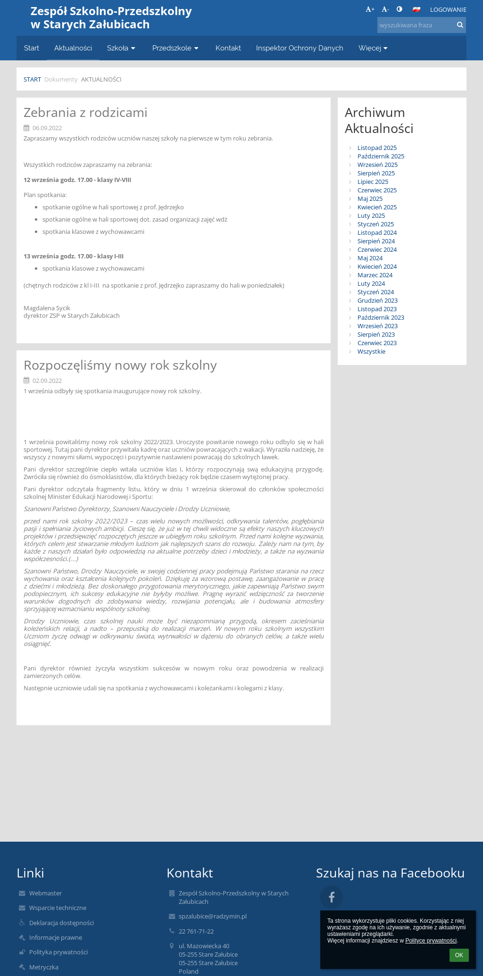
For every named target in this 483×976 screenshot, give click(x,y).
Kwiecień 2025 (377, 207)
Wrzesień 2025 (378, 164)
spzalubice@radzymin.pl (213, 916)
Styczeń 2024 (376, 292)
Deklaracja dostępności (61, 922)
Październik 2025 (381, 156)
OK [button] (459, 955)
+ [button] (370, 9)
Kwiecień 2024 (377, 266)
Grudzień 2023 (378, 300)
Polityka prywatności (58, 952)
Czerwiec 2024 (377, 249)
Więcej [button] (374, 48)
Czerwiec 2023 (377, 343)
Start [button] (31, 48)
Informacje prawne (55, 937)
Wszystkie (371, 351)
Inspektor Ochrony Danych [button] (299, 48)
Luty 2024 (371, 283)
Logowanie (448, 9)
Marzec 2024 (375, 275)
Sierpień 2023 (376, 334)
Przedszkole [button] (176, 48)
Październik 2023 (381, 317)
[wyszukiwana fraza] (421, 25)
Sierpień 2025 (376, 173)
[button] (416, 9)
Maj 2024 (370, 258)
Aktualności (101, 79)
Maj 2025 (370, 198)
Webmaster (45, 893)
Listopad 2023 (377, 309)
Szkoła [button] (122, 48)
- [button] (385, 9)
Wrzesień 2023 (378, 326)
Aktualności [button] (73, 48)
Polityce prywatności (431, 940)
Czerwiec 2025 (377, 190)
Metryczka (43, 967)
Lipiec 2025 (373, 181)
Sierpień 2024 (376, 241)
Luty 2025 (371, 215)
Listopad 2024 (377, 232)
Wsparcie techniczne (57, 907)
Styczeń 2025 (376, 224)
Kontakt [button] (228, 48)
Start (32, 79)
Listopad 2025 (377, 147)
